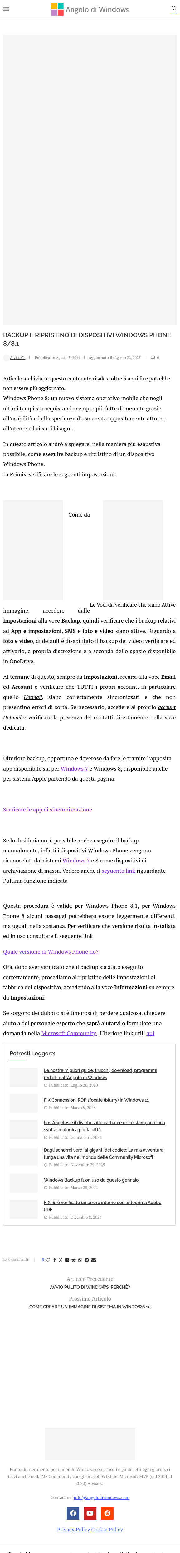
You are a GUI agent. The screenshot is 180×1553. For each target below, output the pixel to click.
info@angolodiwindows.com (101, 1423)
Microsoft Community (29, 959)
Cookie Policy (107, 1455)
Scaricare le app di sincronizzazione (45, 764)
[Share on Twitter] (60, 1186)
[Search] (177, 9)
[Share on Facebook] (54, 1186)
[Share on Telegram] (87, 1186)
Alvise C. (14, 357)
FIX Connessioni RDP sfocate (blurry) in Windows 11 (96, 1026)
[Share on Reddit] (73, 1186)
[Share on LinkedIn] (67, 1186)
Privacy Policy (73, 1455)
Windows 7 (60, 725)
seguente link (19, 823)
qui (106, 959)
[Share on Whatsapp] (80, 1186)
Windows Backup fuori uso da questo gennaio (91, 1106)
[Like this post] (48, 1186)
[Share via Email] (93, 1186)
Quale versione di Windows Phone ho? (48, 891)
